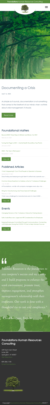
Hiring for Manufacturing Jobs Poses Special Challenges (19, 191)
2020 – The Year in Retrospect (11, 151)
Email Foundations (8, 364)
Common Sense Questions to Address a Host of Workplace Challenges (24, 181)
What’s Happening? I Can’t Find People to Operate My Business (22, 171)
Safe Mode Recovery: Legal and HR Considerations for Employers (22, 217)
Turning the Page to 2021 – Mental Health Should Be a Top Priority (22, 143)
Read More (8, 115)
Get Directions (7, 357)
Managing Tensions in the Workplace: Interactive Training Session (22, 213)
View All (6, 159)
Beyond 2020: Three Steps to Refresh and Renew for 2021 (20, 135)
